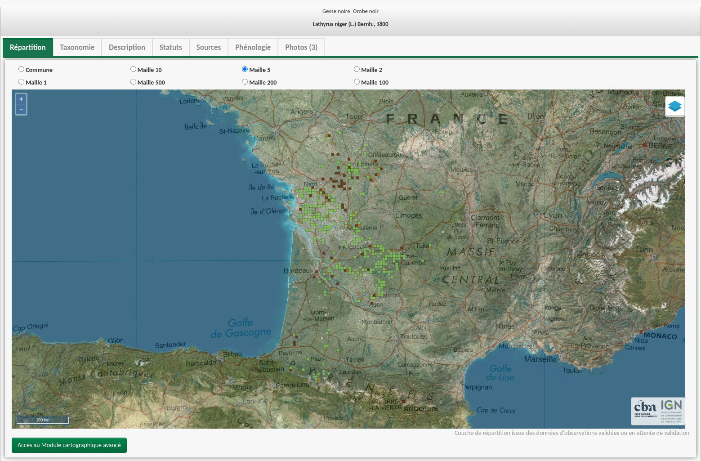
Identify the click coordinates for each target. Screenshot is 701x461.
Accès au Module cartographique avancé (69, 445)
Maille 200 (259, 82)
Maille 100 (371, 82)
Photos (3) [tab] (301, 47)
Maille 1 (32, 82)
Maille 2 (368, 70)
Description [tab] (127, 47)
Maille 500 (147, 82)
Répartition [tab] (28, 47)
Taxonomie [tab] (77, 47)
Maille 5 (256, 70)
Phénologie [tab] (253, 47)
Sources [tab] (208, 47)
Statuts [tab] (171, 47)
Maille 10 (146, 70)
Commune (35, 70)
